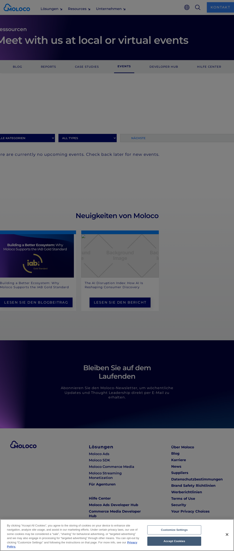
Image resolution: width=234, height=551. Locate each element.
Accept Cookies (174, 541)
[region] (117, 535)
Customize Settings (174, 529)
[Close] (227, 534)
